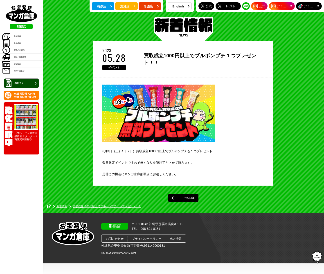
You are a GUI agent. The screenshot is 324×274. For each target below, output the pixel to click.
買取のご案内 (19, 62)
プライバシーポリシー (146, 249)
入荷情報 (16, 39)
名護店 (151, 6)
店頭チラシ (22, 111)
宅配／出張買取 (20, 73)
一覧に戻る (183, 206)
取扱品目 (16, 50)
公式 (206, 6)
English (180, 6)
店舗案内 (16, 85)
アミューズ (281, 6)
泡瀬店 (127, 6)
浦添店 (104, 6)
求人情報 (176, 249)
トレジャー (228, 6)
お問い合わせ (19, 96)
